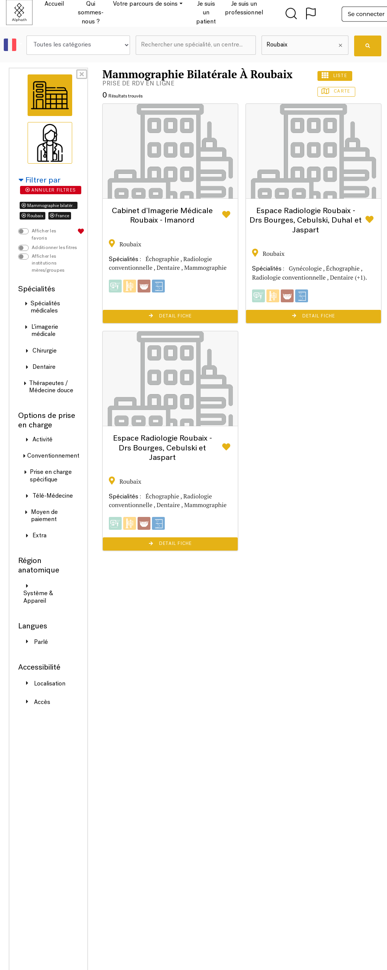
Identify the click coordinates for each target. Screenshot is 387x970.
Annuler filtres (50, 190)
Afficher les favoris (44, 234)
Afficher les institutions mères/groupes (48, 263)
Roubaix (32, 215)
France (59, 215)
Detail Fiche (170, 316)
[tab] (50, 95)
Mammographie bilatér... (49, 205)
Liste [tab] (335, 75)
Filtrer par (39, 180)
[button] (16, 45)
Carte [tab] (336, 91)
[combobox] (195, 45)
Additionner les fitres (54, 248)
